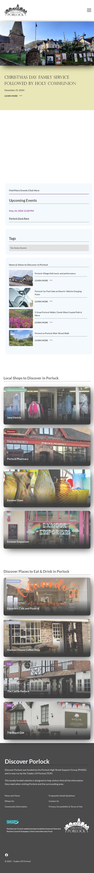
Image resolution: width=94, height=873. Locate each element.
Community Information (16, 806)
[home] (22, 10)
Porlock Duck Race (24, 218)
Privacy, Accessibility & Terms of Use (65, 806)
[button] (89, 10)
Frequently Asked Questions (62, 795)
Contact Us (54, 801)
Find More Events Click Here (29, 190)
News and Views (12, 795)
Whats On (9, 801)
